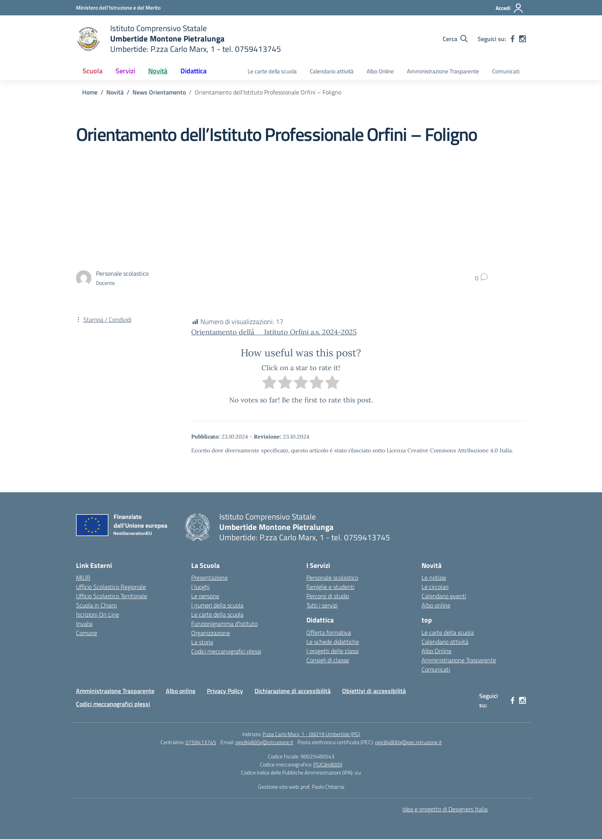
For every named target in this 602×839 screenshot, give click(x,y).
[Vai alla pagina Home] (90, 92)
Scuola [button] (93, 71)
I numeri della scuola (217, 605)
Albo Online (380, 71)
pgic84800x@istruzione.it (264, 742)
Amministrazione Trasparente (443, 71)
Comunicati (505, 71)
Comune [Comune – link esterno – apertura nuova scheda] (86, 632)
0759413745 (200, 742)
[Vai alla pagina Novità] (115, 92)
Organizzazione (210, 632)
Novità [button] (157, 71)
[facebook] (512, 38)
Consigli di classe (327, 660)
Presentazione (209, 577)
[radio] (269, 383)
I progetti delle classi (332, 650)
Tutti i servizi (321, 605)
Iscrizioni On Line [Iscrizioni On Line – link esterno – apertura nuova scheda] (97, 614)
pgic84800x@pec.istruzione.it (408, 742)
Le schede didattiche (332, 641)
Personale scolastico (332, 577)
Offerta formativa (328, 632)
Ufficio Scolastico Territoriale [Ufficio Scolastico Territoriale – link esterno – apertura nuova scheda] (111, 596)
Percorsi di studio (327, 596)
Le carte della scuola (272, 71)
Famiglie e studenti (330, 586)
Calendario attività (332, 71)
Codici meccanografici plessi (226, 651)
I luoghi (200, 586)
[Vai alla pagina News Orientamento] (159, 92)
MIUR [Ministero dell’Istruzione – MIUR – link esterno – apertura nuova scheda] (83, 577)
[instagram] (522, 38)
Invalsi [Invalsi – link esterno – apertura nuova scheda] (84, 623)
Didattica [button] (193, 71)
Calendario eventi (444, 596)
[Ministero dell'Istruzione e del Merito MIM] (118, 7)
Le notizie (434, 577)
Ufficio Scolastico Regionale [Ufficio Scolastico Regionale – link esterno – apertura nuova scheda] (111, 586)
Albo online (436, 605)
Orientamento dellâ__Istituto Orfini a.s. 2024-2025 (274, 332)
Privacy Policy (225, 690)
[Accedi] (509, 8)
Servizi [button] (125, 71)
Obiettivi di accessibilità (374, 690)
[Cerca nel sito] (455, 39)
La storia (202, 642)
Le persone (205, 596)
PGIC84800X (327, 764)
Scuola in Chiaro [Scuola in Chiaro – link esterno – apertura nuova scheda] (96, 605)
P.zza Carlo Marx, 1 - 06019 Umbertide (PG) (311, 734)
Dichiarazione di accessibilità (293, 690)
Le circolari (435, 586)
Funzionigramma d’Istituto (224, 623)
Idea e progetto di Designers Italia (445, 809)
